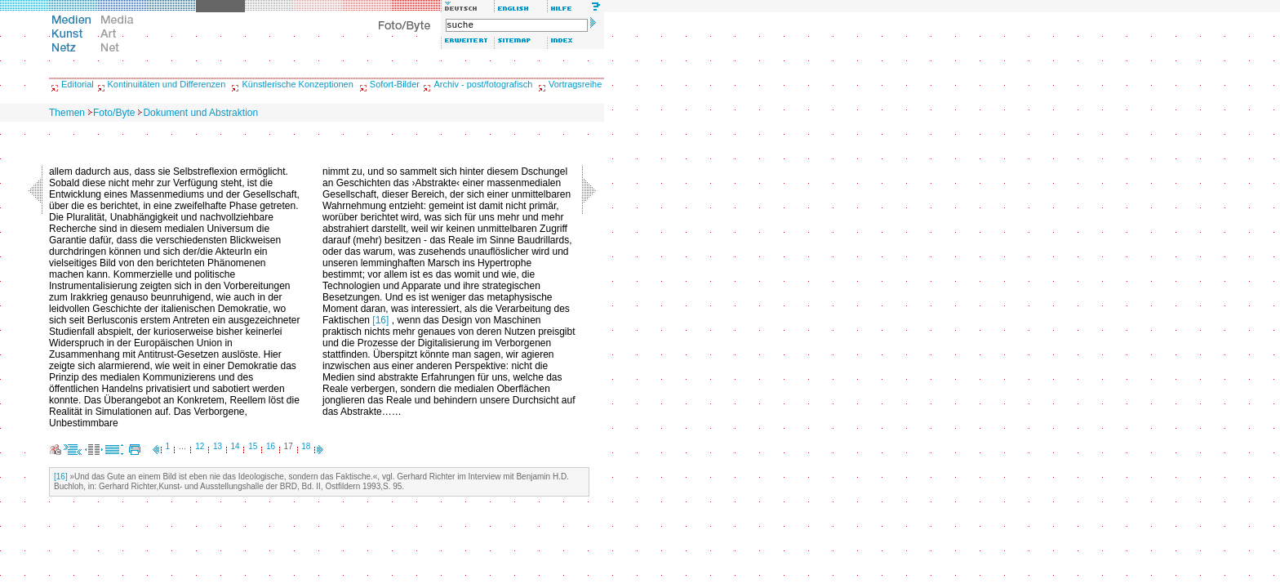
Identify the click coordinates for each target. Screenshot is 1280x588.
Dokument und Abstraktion (200, 112)
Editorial (77, 84)
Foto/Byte (114, 112)
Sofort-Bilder (395, 84)
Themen (67, 112)
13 (217, 446)
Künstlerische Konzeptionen (297, 84)
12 (199, 446)
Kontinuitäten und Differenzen (167, 84)
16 (270, 446)
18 (305, 446)
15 (252, 446)
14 (235, 446)
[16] (380, 320)
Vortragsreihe (575, 84)
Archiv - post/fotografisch (482, 84)
